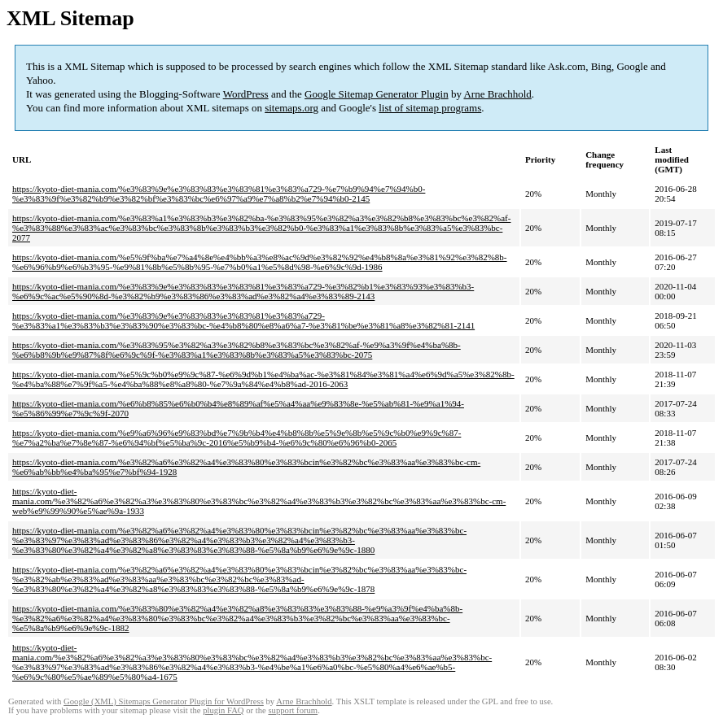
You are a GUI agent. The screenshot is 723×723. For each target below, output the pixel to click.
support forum (293, 710)
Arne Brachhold (497, 94)
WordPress (246, 94)
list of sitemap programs (430, 108)
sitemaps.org (291, 108)
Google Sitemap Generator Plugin (377, 94)
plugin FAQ (223, 710)
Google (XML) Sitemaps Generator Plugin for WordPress (164, 701)
